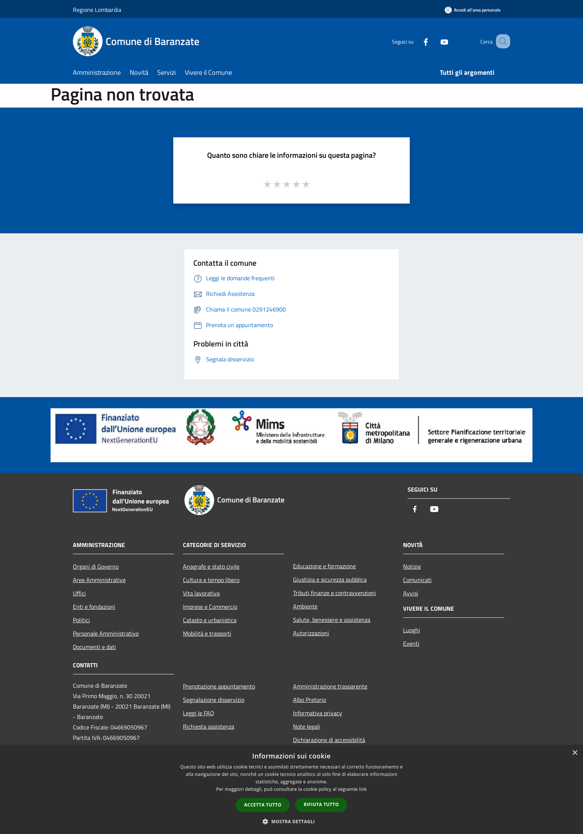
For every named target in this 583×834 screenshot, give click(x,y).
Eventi (411, 643)
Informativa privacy (317, 713)
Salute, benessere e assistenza (331, 619)
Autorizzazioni (311, 633)
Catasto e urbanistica (209, 620)
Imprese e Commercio (210, 606)
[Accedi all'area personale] (472, 10)
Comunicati (417, 579)
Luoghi (411, 630)
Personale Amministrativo (106, 633)
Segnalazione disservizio (213, 699)
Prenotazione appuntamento (219, 686)
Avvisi (410, 593)
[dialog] (291, 789)
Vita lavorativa (201, 593)
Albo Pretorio (309, 699)
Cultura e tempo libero (211, 579)
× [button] (574, 753)
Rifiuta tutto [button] (321, 804)
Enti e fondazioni (94, 606)
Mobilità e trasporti (207, 633)
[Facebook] (416, 41)
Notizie (412, 566)
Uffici (79, 593)
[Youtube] (435, 41)
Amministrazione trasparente (330, 686)
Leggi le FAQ (198, 713)
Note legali (306, 726)
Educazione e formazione (324, 566)
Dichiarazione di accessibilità (329, 739)
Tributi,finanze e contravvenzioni (334, 592)
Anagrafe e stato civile (211, 566)
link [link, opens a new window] (363, 789)
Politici (81, 620)
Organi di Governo (96, 566)
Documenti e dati (94, 646)
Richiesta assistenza (208, 726)
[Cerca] (501, 41)
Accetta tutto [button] (262, 805)
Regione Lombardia (97, 9)
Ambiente (305, 606)
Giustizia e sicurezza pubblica (330, 579)
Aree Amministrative (99, 579)
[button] (291, 821)
